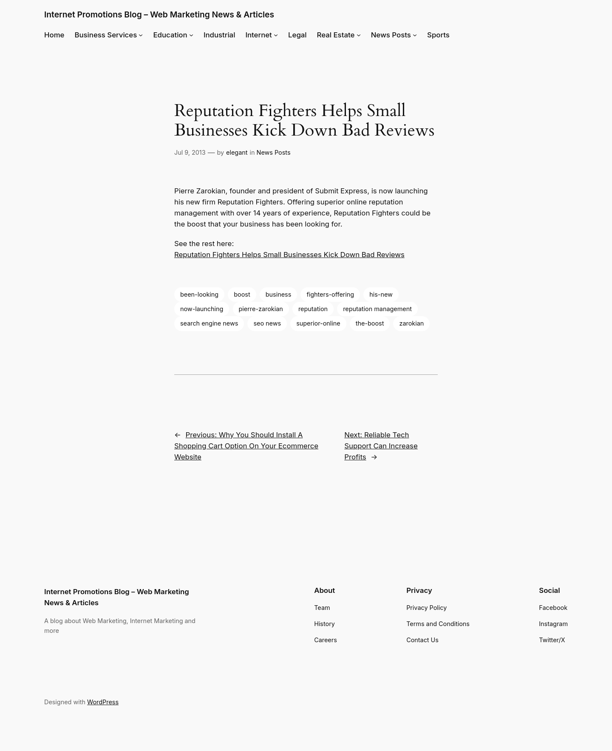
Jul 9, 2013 (190, 152)
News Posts (274, 152)
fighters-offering (330, 294)
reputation (313, 308)
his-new (381, 294)
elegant (236, 152)
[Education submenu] (191, 35)
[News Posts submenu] (415, 35)
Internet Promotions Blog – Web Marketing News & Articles (159, 14)
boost (242, 294)
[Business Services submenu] (141, 35)
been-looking (199, 294)
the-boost (370, 323)
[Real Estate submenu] (359, 35)
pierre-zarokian (261, 308)
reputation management (377, 308)
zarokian (411, 323)
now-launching (201, 308)
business (279, 294)
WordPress (103, 702)
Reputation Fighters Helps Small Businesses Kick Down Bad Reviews (289, 254)
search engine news (209, 323)
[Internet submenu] (276, 35)
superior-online (318, 323)
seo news (267, 323)
